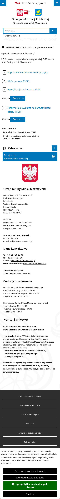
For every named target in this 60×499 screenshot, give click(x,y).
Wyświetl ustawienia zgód (30, 477)
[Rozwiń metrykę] (17, 98)
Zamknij (30, 494)
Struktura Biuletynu (30, 414)
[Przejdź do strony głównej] (30, 17)
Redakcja (30, 423)
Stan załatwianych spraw (30, 396)
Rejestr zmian (30, 442)
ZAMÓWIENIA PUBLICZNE (18, 47)
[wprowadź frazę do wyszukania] (26, 31)
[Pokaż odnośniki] (3, 3)
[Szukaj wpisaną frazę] (53, 31)
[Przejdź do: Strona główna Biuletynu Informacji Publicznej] (2, 47)
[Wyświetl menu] (57, 3)
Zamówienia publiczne (30, 405)
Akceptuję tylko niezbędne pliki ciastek (30, 486)
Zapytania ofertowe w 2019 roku (16, 53)
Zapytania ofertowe (42, 47)
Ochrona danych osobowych (30, 471)
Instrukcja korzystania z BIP (30, 433)
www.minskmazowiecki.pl (34, 263)
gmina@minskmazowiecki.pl (22, 260)
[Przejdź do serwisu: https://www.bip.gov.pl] (30, 3)
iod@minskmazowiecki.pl (21, 241)
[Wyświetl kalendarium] (54, 148)
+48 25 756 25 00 (15, 255)
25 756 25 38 (12, 238)
